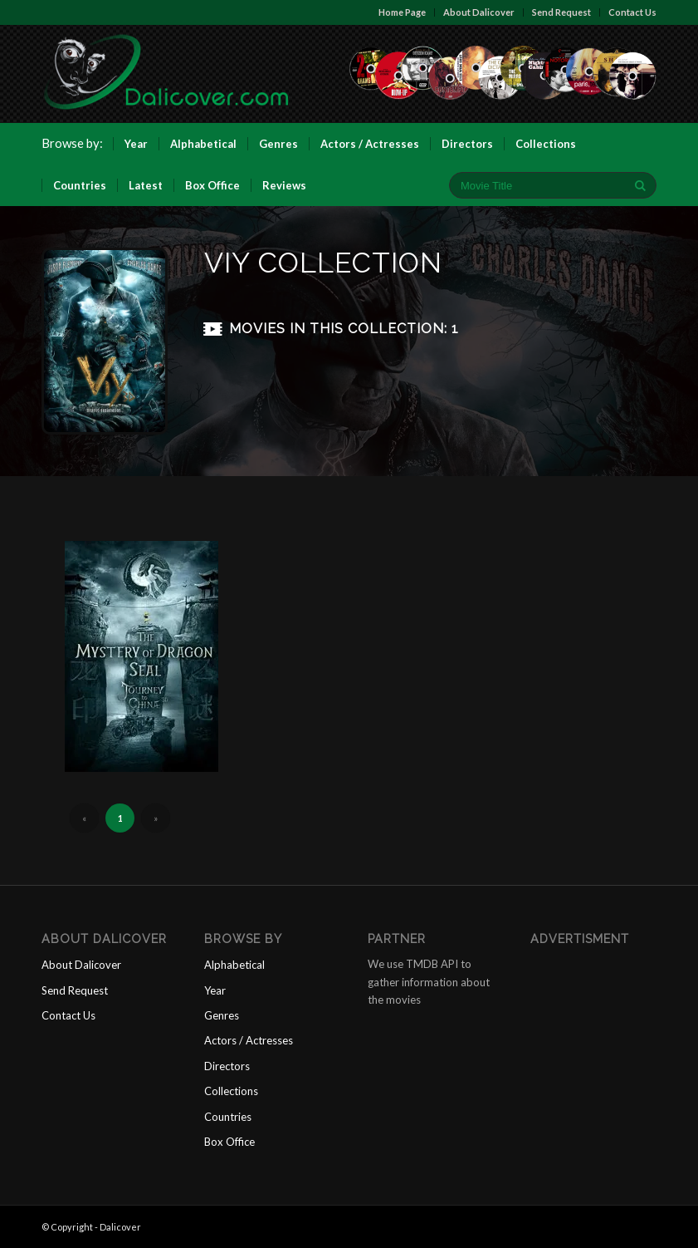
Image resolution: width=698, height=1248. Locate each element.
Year (215, 990)
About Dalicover (479, 12)
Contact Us (632, 12)
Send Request (561, 12)
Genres (221, 1015)
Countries (227, 1116)
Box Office (229, 1141)
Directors (227, 1066)
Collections (231, 1091)
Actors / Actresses (248, 1040)
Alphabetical (234, 964)
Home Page (402, 12)
